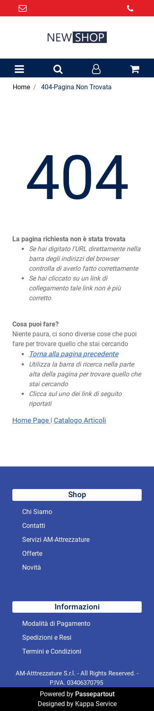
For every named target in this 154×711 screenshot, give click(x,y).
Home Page (31, 420)
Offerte (32, 553)
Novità (31, 567)
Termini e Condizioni (51, 651)
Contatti (33, 526)
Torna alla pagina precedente (73, 354)
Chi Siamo (37, 512)
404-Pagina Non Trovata (76, 87)
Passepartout (95, 694)
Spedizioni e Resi (46, 637)
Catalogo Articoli (80, 420)
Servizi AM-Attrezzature (56, 539)
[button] (58, 69)
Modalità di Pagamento (56, 623)
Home (21, 87)
